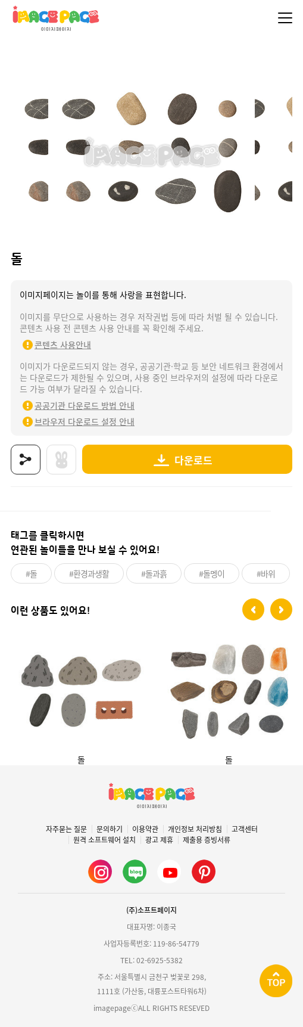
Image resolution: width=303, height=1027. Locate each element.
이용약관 (145, 829)
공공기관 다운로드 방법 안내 (85, 405)
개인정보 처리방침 (195, 829)
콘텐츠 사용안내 (63, 344)
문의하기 (109, 829)
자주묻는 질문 (66, 829)
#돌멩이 (211, 573)
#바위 (266, 573)
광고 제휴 (159, 839)
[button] (253, 609)
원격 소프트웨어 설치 (104, 839)
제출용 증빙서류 (206, 839)
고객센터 (245, 829)
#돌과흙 (154, 573)
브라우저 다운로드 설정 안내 (85, 421)
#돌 (31, 573)
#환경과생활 (89, 573)
